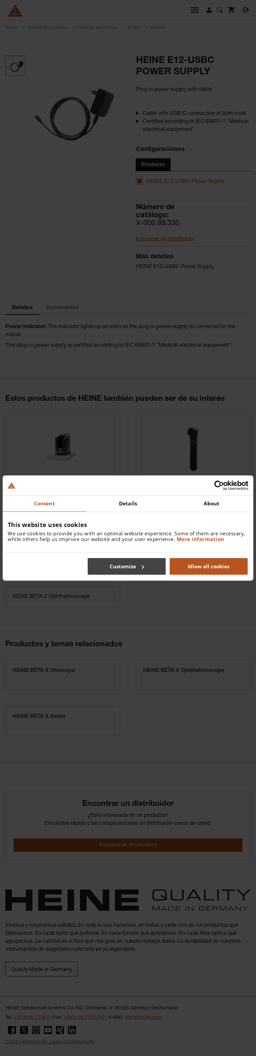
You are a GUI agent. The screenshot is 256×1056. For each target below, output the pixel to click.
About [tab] (211, 503)
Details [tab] (128, 503)
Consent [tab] (44, 503)
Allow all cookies (208, 566)
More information (200, 539)
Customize (127, 566)
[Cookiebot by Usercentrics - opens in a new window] (219, 485)
